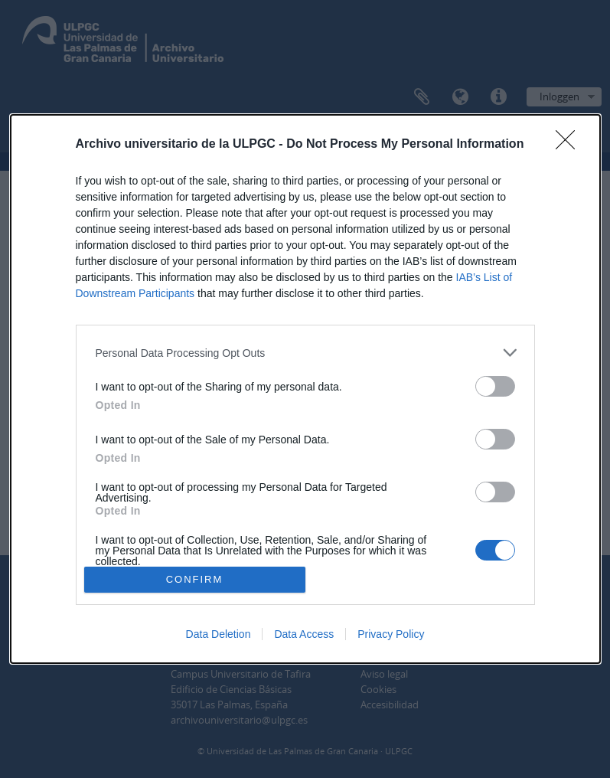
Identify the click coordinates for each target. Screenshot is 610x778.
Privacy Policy (390, 634)
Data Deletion (218, 634)
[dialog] (305, 389)
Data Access (304, 634)
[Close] (570, 144)
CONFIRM (194, 579)
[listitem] (305, 353)
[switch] (495, 386)
